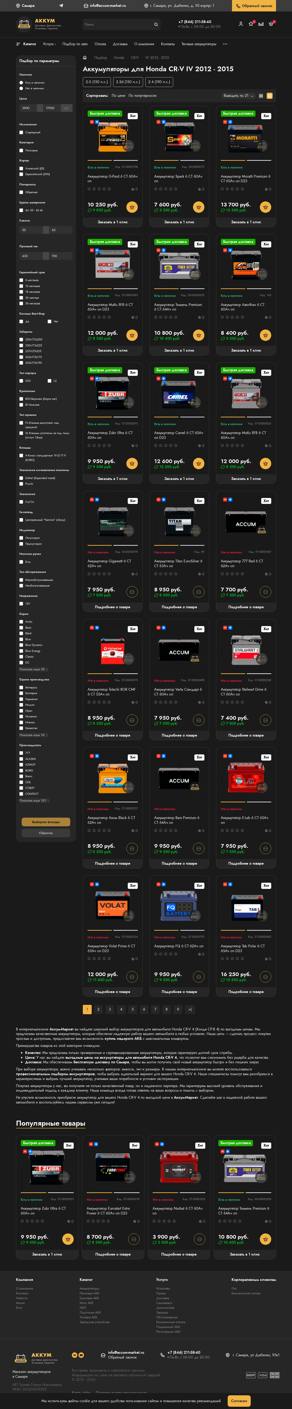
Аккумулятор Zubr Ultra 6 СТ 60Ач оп (110, 435)
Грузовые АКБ (89, 1298)
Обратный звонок (254, 6)
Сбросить (46, 833)
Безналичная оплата (170, 1322)
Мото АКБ (86, 1303)
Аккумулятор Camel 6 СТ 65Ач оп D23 (178, 435)
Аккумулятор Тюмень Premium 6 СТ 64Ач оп (178, 307)
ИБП (83, 1307)
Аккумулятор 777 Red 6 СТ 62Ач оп (242, 564)
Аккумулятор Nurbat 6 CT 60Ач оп (178, 1211)
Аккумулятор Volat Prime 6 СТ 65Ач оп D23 (111, 948)
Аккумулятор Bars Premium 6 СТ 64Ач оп (176, 820)
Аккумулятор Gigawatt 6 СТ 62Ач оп (109, 564)
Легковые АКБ (89, 1293)
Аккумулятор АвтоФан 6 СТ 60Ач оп (242, 307)
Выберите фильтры (46, 822)
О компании (24, 1288)
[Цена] (28, 108)
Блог (19, 1307)
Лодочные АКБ (90, 1312)
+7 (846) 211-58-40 (194, 21)
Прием (161, 1293)
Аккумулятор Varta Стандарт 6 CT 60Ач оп (178, 692)
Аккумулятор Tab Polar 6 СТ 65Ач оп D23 (243, 948)
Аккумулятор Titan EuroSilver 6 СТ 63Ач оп (178, 564)
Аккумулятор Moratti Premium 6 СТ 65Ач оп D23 (245, 179)
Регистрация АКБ (168, 1331)
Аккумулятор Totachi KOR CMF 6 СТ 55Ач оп (112, 692)
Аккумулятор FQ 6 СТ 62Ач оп (178, 946)
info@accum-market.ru (108, 5)
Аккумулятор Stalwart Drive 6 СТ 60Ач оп (243, 692)
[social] (74, 1355)
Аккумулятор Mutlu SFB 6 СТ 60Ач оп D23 (110, 307)
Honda (119, 57)
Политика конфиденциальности (121, 1392)
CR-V (135, 57)
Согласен (239, 1401)
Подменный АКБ (168, 1327)
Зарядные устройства (95, 1322)
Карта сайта (81, 1392)
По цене (118, 95)
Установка (163, 1288)
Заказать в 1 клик (113, 222)
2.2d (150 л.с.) (128, 81)
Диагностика (165, 1307)
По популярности (142, 95)
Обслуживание (166, 1317)
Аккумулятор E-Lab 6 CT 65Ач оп (244, 820)
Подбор (100, 57)
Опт (234, 1288)
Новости (22, 1298)
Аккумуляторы (89, 1288)
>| (190, 1009)
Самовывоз (164, 1303)
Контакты (22, 1293)
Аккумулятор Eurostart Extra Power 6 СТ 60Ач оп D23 (108, 1211)
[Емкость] (31, 230)
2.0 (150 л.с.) (97, 81)
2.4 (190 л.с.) (159, 81)
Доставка (162, 1298)
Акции (20, 1303)
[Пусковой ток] (31, 256)
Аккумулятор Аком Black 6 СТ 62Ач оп (111, 820)
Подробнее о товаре (112, 607)
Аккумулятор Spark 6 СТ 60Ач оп (178, 179)
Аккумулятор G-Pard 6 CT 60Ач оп (113, 179)
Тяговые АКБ (88, 1317)
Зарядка (162, 1312)
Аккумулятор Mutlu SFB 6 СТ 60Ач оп (243, 435)
